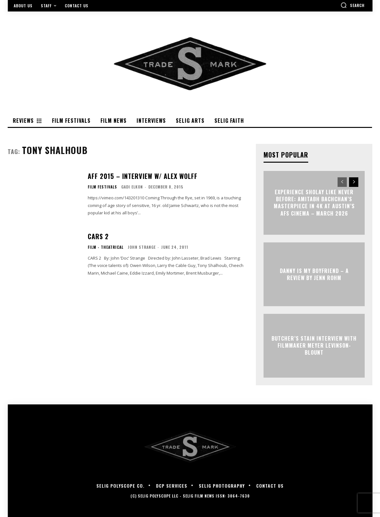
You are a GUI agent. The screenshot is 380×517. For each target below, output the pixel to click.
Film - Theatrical (105, 247)
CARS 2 (98, 236)
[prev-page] (342, 182)
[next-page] (353, 182)
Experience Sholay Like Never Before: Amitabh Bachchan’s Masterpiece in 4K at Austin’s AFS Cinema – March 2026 (314, 202)
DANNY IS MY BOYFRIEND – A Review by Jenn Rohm (314, 274)
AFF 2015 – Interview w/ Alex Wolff (142, 176)
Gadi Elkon (132, 186)
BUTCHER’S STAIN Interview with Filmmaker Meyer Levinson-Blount (314, 346)
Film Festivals (102, 187)
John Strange (142, 247)
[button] (352, 5)
